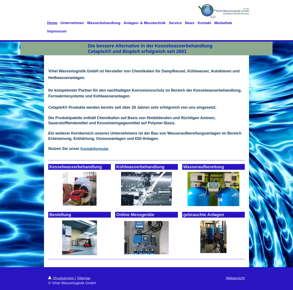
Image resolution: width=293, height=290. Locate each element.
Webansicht (235, 278)
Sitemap (83, 278)
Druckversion (61, 278)
